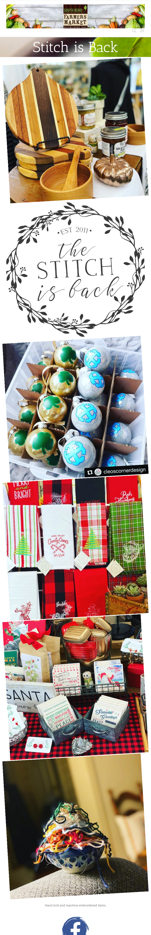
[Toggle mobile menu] (142, 30)
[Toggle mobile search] (134, 30)
